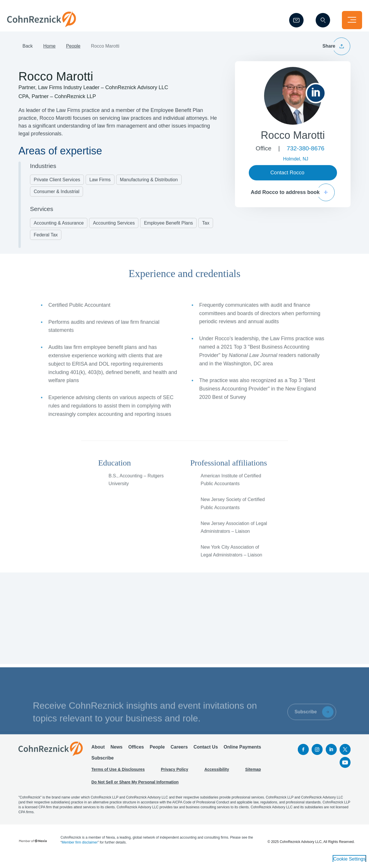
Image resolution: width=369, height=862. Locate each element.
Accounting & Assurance (59, 228)
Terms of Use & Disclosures (118, 772)
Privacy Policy (174, 772)
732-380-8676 (305, 154)
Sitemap (253, 772)
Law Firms (100, 185)
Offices (136, 749)
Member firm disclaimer (80, 845)
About (98, 749)
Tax (205, 228)
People (73, 52)
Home (49, 52)
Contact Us (205, 749)
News (116, 749)
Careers (179, 749)
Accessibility (216, 772)
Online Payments (242, 749)
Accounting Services (114, 228)
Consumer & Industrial (56, 197)
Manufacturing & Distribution (149, 185)
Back (27, 52)
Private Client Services (57, 185)
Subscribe (102, 760)
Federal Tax (46, 240)
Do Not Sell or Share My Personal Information (135, 784)
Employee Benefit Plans (168, 228)
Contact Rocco (287, 178)
